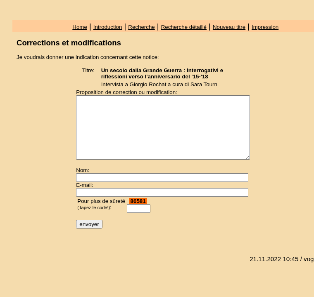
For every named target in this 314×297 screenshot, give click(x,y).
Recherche (141, 27)
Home (79, 27)
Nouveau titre (229, 27)
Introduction (107, 27)
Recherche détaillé (184, 27)
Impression (265, 27)
